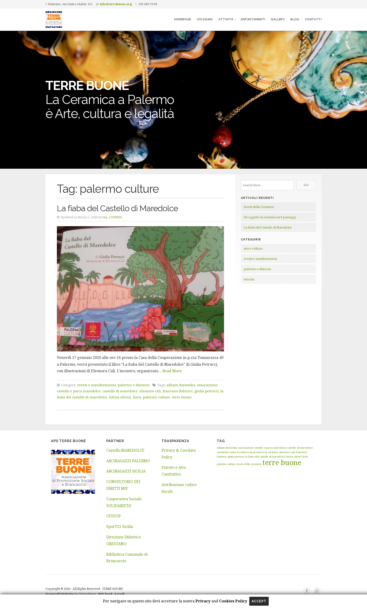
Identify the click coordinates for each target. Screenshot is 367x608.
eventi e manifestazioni (96, 385)
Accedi (119, 594)
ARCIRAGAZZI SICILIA (126, 471)
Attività (225, 19)
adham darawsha (180, 385)
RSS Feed (105, 594)
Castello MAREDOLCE (125, 450)
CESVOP (113, 516)
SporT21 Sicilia (119, 526)
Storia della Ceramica (259, 207)
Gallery (278, 19)
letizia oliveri (120, 397)
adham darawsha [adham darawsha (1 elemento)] (227, 447)
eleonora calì (150, 391)
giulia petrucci (207, 391)
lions (137, 397)
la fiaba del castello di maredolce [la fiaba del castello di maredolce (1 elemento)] (265, 456)
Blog (294, 19)
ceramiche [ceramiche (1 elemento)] (223, 452)
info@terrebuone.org (116, 4)
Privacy (202, 601)
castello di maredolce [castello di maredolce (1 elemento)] (300, 447)
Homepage (182, 19)
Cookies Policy (233, 601)
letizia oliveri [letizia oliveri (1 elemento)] (293, 456)
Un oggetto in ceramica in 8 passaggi (270, 217)
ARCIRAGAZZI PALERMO (128, 460)
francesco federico (178, 391)
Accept (259, 601)
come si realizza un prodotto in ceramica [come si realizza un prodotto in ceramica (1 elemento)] (254, 452)
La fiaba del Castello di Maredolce (117, 208)
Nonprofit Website (59, 594)
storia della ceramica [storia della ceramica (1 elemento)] (249, 464)
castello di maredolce (120, 391)
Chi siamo (205, 19)
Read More (172, 370)
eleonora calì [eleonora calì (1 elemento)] (287, 452)
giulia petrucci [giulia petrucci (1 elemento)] (236, 456)
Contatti (313, 19)
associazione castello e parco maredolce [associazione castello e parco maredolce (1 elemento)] (262, 447)
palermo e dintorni (134, 385)
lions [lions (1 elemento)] (305, 456)
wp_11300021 (112, 217)
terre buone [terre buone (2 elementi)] (281, 462)
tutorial (249, 279)
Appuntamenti (253, 19)
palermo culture (156, 397)
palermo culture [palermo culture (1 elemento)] (226, 464)
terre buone (182, 397)
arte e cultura (253, 248)
